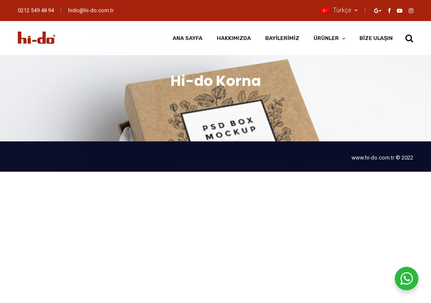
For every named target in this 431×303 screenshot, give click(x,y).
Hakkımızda (234, 38)
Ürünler (326, 38)
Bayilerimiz (282, 38)
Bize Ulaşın (376, 38)
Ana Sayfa (187, 38)
